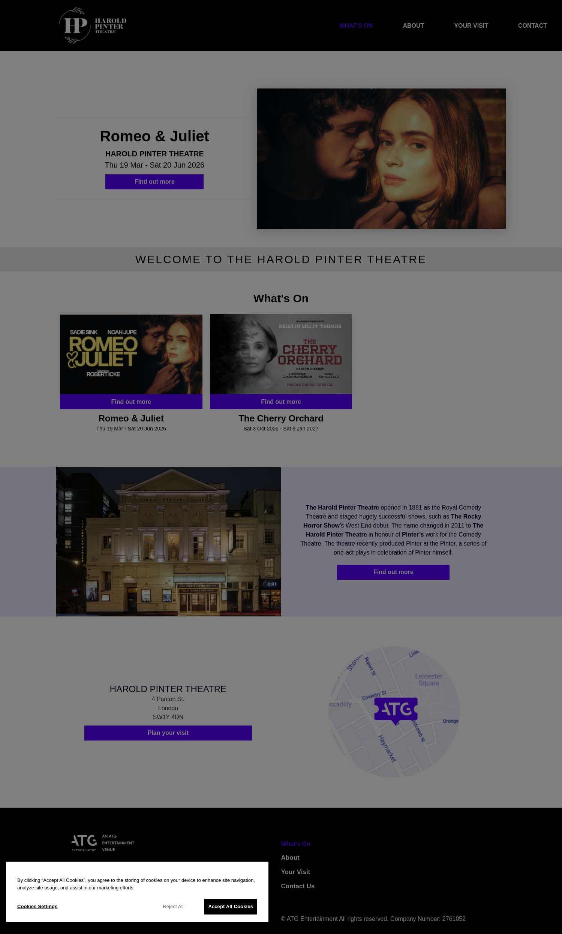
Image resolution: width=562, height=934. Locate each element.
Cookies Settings (37, 906)
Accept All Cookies (230, 906)
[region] (137, 892)
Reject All (173, 906)
